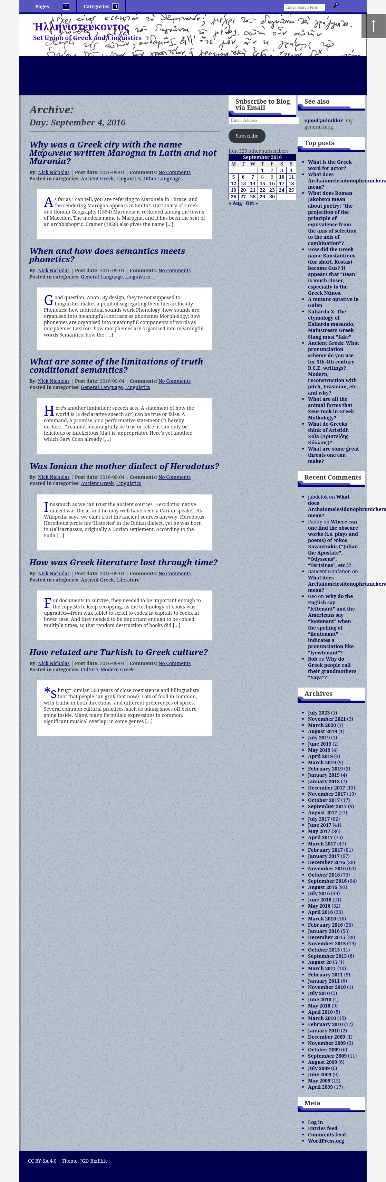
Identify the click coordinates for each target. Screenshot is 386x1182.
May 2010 (319, 1005)
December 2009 (326, 1036)
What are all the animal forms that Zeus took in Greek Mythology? (331, 408)
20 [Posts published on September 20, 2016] (243, 190)
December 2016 (326, 862)
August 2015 (322, 962)
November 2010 (327, 987)
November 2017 (327, 794)
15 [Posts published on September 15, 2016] (262, 183)
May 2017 (319, 831)
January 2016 (324, 931)
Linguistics (128, 178)
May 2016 (319, 905)
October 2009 (324, 1049)
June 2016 (319, 899)
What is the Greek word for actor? (330, 165)
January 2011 (324, 980)
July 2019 (319, 737)
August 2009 (322, 1062)
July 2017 (319, 818)
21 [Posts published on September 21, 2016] (252, 190)
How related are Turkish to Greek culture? (118, 652)
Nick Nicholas (53, 172)
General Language (102, 276)
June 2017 (319, 825)
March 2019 (322, 762)
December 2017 (326, 787)
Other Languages (163, 178)
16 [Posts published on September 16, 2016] (272, 183)
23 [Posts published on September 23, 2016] (272, 190)
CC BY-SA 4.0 (42, 1160)
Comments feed (327, 1134)
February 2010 (325, 1024)
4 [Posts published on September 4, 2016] (291, 170)
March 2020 (322, 725)
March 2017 (322, 843)
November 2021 (327, 719)
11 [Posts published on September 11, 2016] (291, 176)
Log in (315, 1122)
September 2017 (327, 806)
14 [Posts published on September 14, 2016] (252, 183)
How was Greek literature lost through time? (123, 562)
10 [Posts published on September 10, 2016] (281, 176)
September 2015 (327, 956)
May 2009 (319, 1080)
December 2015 (326, 937)
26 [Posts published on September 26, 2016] (234, 196)
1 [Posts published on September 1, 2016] (262, 170)
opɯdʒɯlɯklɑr (324, 120)
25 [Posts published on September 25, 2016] (291, 190)
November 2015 (327, 943)
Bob (312, 658)
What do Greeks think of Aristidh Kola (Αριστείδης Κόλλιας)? (328, 433)
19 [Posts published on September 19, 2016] (234, 190)
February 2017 (325, 850)
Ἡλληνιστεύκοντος (81, 26)
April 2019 (320, 756)
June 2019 (319, 743)
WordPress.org (326, 1140)
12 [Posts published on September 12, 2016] (234, 183)
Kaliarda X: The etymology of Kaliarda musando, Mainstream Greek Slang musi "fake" (331, 324)
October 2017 (324, 800)
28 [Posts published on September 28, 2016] (252, 196)
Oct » (252, 203)
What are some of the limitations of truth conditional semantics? (116, 365)
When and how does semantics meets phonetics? (107, 255)
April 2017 (320, 837)
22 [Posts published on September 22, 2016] (262, 190)
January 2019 (324, 775)
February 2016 (325, 924)
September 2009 (327, 1055)
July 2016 (319, 893)
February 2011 (325, 974)
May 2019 (319, 750)
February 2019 (325, 768)
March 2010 (322, 1018)
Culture (89, 669)
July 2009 (319, 1068)
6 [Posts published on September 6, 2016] (243, 176)
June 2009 (319, 1074)
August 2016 (322, 887)
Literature (128, 579)
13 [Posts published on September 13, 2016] (243, 183)
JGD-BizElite (94, 1160)
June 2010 (319, 999)
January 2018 (324, 781)
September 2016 (327, 881)
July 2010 (319, 993)
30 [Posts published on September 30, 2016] (272, 196)
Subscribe (247, 135)
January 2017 (324, 856)
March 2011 (322, 968)
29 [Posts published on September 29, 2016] (262, 196)
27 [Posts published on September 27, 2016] (243, 196)
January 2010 (324, 1030)
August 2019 (322, 731)
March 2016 (322, 918)
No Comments (174, 172)
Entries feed (323, 1128)
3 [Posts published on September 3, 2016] (281, 170)
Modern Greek (117, 669)
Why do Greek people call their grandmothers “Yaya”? (332, 668)
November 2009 (327, 1043)
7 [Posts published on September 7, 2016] (252, 176)
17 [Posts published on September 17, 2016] (281, 183)
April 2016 (320, 912)
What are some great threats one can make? (333, 454)
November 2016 (327, 868)
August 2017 (322, 812)
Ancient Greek (97, 178)
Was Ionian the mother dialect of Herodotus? (124, 466)
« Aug (235, 203)
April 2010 (320, 1012)
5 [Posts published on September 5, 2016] (233, 176)
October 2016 (324, 874)
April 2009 (320, 1087)
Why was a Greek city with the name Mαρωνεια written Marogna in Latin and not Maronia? (123, 153)
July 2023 (319, 712)
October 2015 (324, 949)
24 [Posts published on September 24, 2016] (281, 190)
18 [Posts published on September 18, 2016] (291, 183)
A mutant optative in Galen (333, 302)
